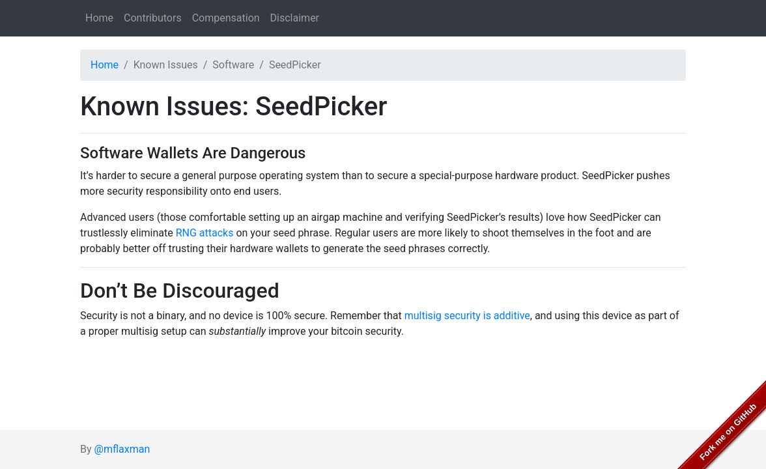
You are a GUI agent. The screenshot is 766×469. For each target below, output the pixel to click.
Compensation (226, 18)
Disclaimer (294, 18)
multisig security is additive (467, 315)
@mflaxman (122, 449)
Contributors (153, 18)
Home (99, 18)
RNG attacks (205, 233)
